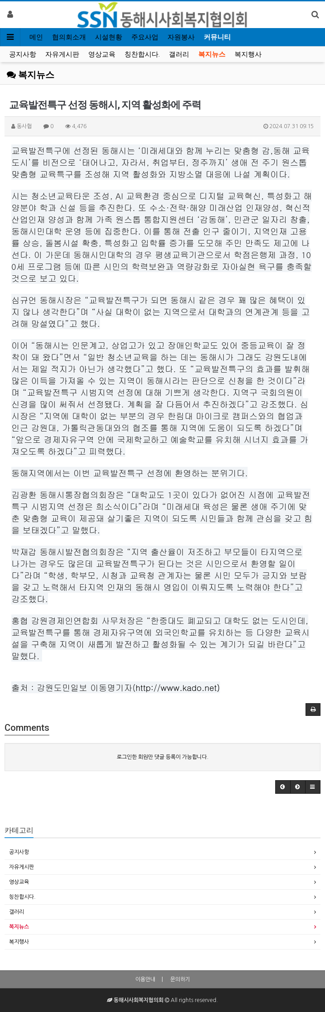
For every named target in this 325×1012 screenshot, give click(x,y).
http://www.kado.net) (177, 687)
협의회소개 (69, 37)
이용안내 (145, 979)
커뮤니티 (217, 37)
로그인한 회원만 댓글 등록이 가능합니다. (163, 757)
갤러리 (179, 54)
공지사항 (22, 54)
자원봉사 (181, 37)
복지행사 (248, 54)
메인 (36, 37)
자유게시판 (62, 54)
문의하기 (180, 979)
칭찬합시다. (142, 54)
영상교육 (101, 54)
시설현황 (108, 37)
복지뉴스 (211, 54)
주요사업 (144, 37)
